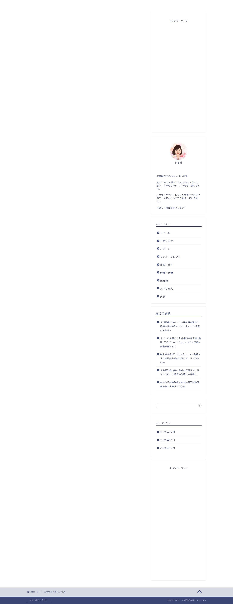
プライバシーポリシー (39, 600)
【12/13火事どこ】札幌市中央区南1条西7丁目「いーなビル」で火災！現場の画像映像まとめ (180, 342)
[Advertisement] (178, 76)
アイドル (44, 151)
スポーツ (44, 162)
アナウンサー (47, 157)
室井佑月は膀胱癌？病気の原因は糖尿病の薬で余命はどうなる (179, 384)
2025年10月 (167, 448)
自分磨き (188, 3)
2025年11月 (167, 440)
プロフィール (81, 3)
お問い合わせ (152, 3)
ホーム (45, 3)
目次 (116, 3)
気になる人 (45, 189)
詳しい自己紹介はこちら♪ (172, 207)
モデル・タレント (49, 168)
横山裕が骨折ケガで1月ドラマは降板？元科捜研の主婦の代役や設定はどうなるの (180, 358)
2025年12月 (167, 432)
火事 (41, 194)
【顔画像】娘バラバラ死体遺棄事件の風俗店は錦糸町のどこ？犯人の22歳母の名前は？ (180, 326)
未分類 (43, 184)
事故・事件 (45, 173)
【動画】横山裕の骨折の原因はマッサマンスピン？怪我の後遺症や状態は (179, 372)
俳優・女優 (45, 178)
